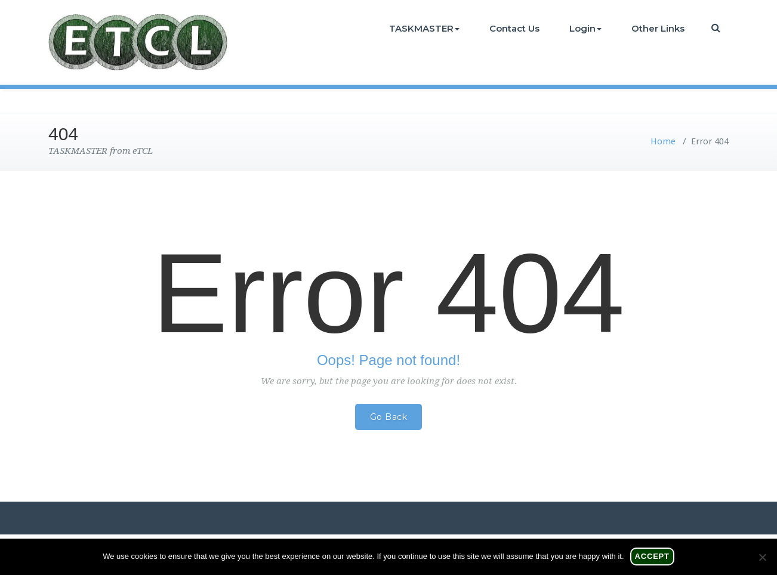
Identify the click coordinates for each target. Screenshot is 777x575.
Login (585, 28)
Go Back (389, 417)
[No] (762, 557)
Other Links (657, 28)
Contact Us (514, 28)
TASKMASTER (424, 28)
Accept (652, 556)
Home (663, 141)
